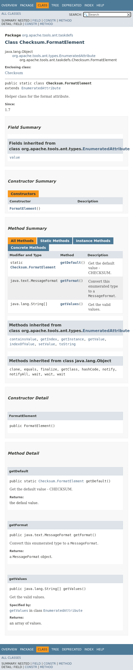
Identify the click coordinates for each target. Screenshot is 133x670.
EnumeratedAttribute (40, 88)
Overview (9, 5)
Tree (55, 5)
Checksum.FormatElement (33, 267)
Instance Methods (93, 241)
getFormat (69, 281)
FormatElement (23, 208)
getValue (96, 339)
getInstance (72, 339)
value (15, 157)
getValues (69, 304)
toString (67, 344)
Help (100, 5)
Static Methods (54, 241)
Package (27, 5)
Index (89, 5)
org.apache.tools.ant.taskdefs (47, 35)
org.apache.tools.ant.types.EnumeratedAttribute (54, 56)
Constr (50, 20)
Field (36, 20)
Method (65, 20)
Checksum (14, 73)
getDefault (70, 263)
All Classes (11, 13)
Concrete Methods (28, 248)
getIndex (48, 339)
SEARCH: (75, 14)
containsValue (23, 339)
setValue (46, 344)
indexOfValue (22, 344)
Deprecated (72, 5)
